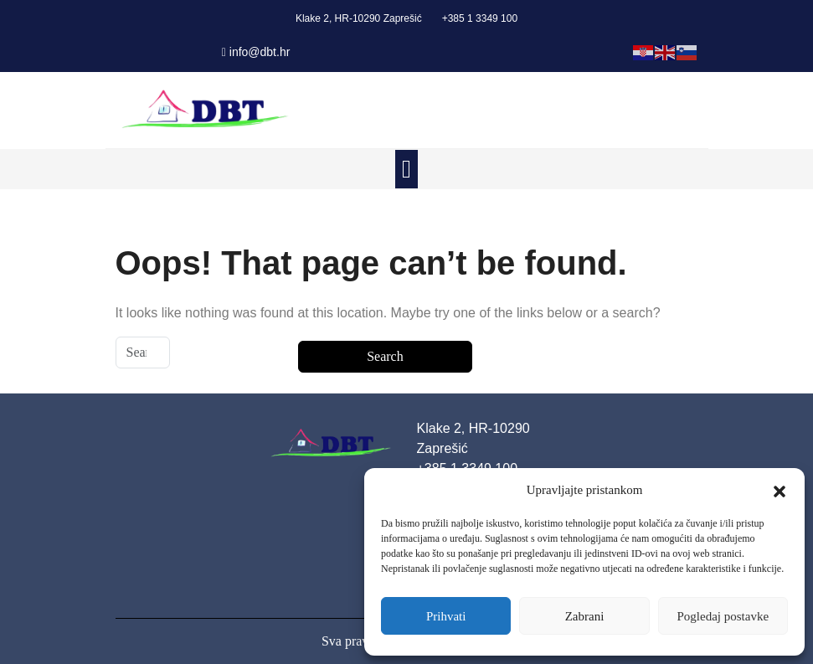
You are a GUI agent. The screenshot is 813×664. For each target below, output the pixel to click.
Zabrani (585, 616)
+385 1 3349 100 (479, 18)
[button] (779, 489)
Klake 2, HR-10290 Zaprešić (359, 18)
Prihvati (446, 616)
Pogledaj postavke (723, 616)
